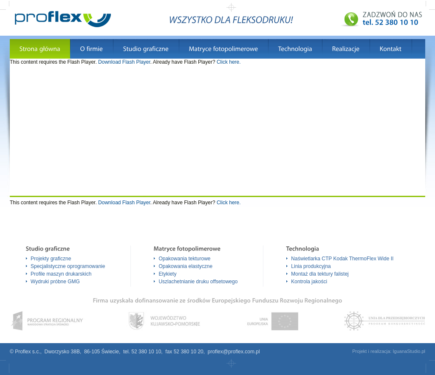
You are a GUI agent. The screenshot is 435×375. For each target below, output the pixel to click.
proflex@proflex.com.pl (234, 352)
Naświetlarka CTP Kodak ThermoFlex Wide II (342, 259)
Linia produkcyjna (310, 266)
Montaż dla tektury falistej (319, 274)
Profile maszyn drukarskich (61, 274)
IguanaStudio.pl (409, 351)
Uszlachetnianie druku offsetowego (197, 282)
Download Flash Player (124, 62)
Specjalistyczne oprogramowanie (68, 266)
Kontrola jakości (309, 282)
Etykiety (167, 274)
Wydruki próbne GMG (55, 282)
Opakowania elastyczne (185, 266)
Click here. (229, 62)
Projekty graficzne (51, 259)
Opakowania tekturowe (184, 259)
